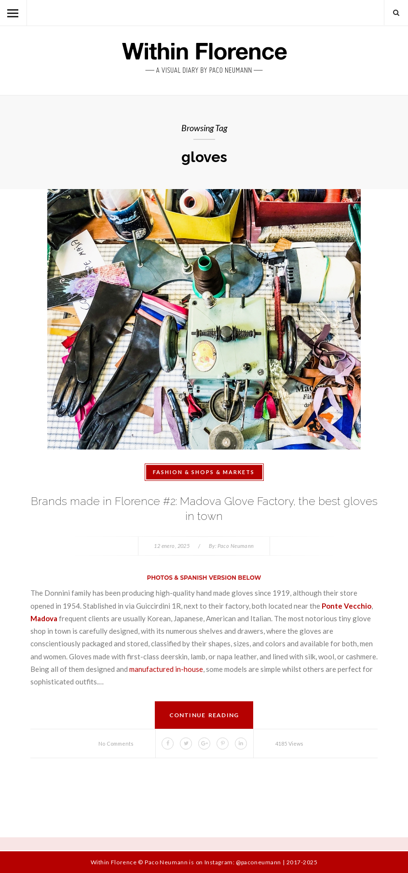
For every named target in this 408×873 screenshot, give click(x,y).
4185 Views (289, 743)
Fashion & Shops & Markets (204, 472)
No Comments (116, 743)
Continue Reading (204, 715)
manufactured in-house (166, 669)
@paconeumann (258, 862)
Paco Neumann (236, 546)
